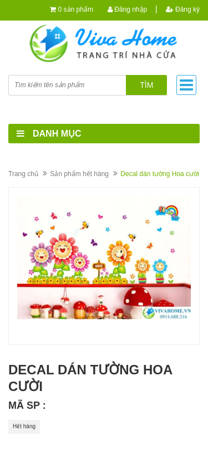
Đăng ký (183, 9)
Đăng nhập (127, 9)
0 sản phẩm (75, 9)
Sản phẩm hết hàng (79, 174)
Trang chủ (23, 174)
